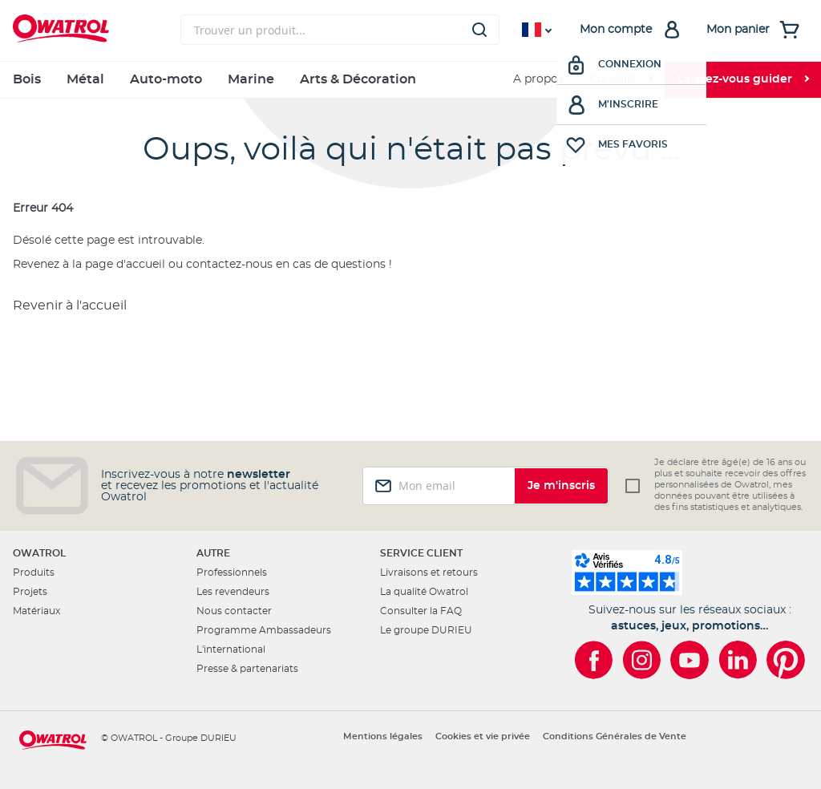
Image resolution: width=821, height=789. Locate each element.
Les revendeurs (232, 592)
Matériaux (36, 611)
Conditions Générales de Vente (614, 736)
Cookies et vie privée (482, 736)
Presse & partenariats (247, 669)
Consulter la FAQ (421, 611)
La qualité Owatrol (424, 592)
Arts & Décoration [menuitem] (358, 79)
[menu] (410, 80)
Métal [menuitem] (85, 79)
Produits (34, 572)
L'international (230, 649)
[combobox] (339, 29)
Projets (30, 592)
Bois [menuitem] (27, 79)
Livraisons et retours (429, 572)
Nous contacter (234, 611)
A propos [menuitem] (538, 79)
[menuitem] (620, 80)
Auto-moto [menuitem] (166, 79)
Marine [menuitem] (251, 79)
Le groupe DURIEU (426, 630)
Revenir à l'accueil (70, 305)
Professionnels (231, 572)
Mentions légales (383, 736)
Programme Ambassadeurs (263, 630)
